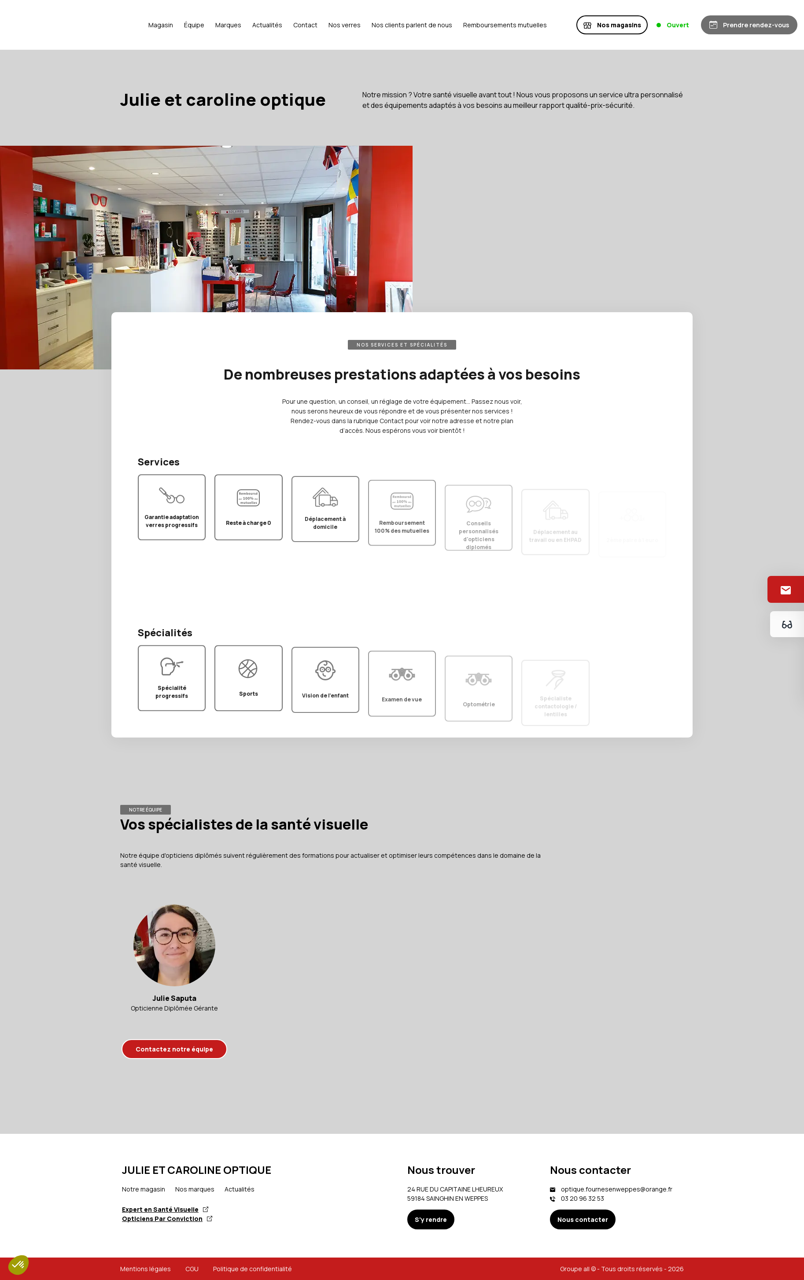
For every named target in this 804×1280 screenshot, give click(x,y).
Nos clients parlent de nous (491, 25)
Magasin (240, 25)
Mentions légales (145, 1269)
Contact (384, 25)
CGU (192, 1269)
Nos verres (424, 25)
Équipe (273, 25)
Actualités (346, 25)
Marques (308, 25)
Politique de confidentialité (252, 1269)
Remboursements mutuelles (584, 25)
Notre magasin (143, 1189)
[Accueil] (159, 25)
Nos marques (194, 1189)
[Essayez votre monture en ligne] (785, 624)
